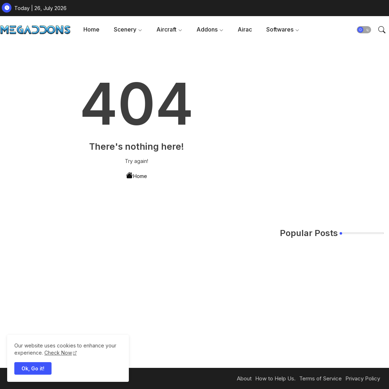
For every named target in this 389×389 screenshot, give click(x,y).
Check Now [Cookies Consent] (58, 353)
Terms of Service (320, 378)
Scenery (125, 29)
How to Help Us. (275, 378)
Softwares (279, 29)
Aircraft (166, 29)
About (244, 378)
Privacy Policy (362, 378)
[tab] (91, 29)
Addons (207, 29)
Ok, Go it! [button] (32, 368)
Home (91, 29)
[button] (364, 29)
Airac (245, 29)
